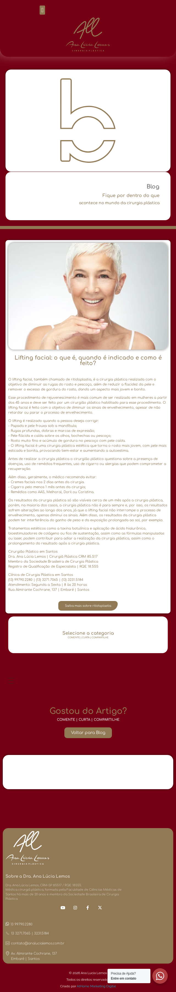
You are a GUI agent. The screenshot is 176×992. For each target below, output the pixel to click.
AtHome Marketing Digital (96, 986)
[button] (42, 10)
